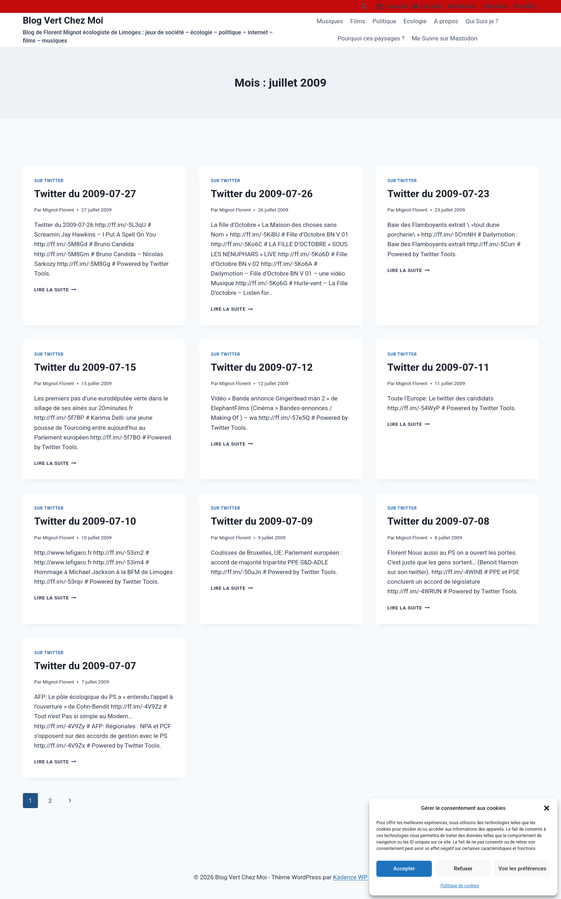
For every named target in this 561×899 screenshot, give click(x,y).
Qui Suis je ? (481, 21)
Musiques (330, 21)
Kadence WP (350, 877)
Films (357, 21)
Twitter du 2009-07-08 (438, 521)
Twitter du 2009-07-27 (85, 194)
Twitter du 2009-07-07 (85, 666)
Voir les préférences (522, 868)
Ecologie (415, 21)
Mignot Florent (58, 210)
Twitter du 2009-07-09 (262, 521)
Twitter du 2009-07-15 (85, 367)
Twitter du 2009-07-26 (262, 194)
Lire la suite (55, 289)
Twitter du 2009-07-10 (85, 521)
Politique (384, 21)
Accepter (404, 868)
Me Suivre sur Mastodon (445, 38)
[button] (546, 808)
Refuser (463, 868)
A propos (446, 21)
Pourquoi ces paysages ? (371, 38)
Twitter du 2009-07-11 (438, 367)
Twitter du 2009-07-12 (262, 367)
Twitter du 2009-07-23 (438, 194)
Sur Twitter (49, 180)
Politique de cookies (459, 885)
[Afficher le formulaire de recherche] (363, 6)
